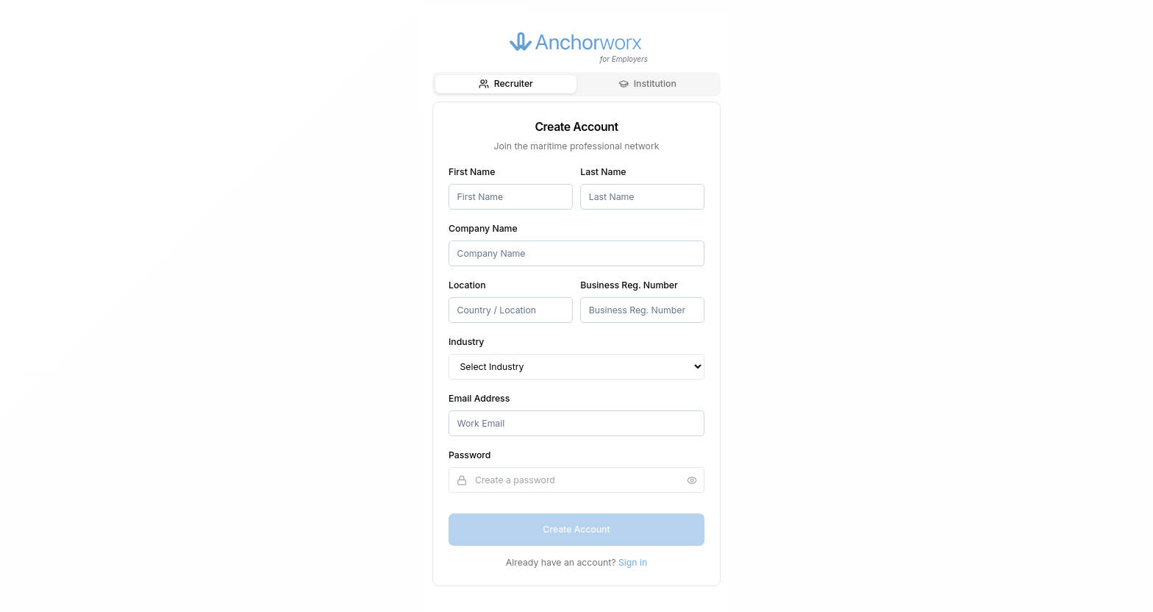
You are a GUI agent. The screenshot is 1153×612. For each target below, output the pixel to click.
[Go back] (454, 53)
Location (467, 285)
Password (469, 454)
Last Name (603, 171)
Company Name (483, 228)
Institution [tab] (647, 83)
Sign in (632, 562)
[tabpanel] (576, 344)
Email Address (479, 398)
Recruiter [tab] (506, 83)
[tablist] (576, 84)
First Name (472, 171)
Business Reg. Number (629, 285)
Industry (466, 341)
